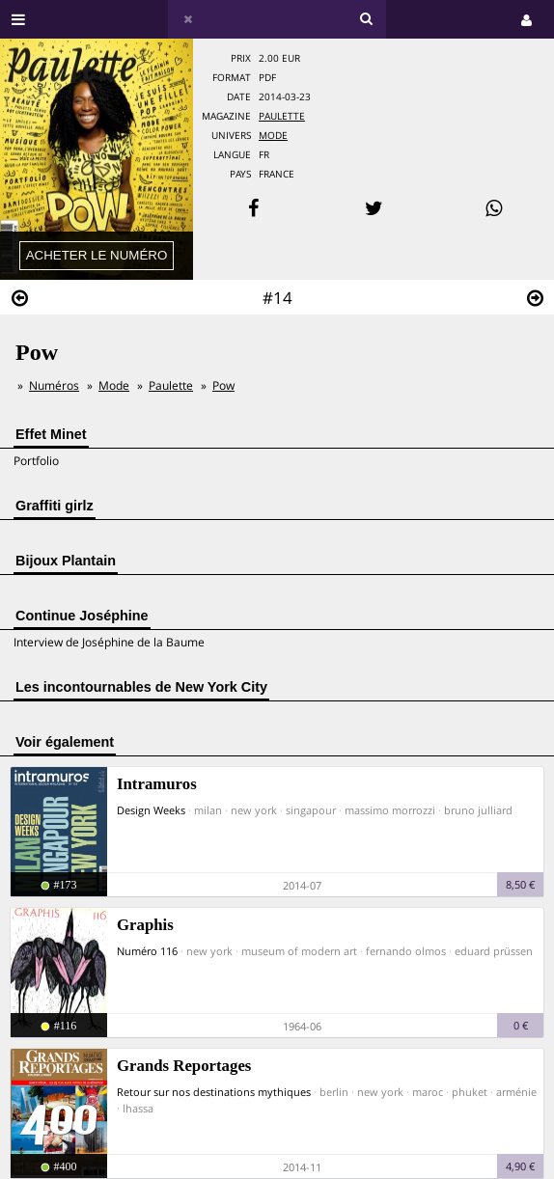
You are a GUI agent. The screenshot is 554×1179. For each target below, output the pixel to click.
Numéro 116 (147, 951)
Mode (273, 135)
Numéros (54, 385)
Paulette (282, 116)
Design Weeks (151, 810)
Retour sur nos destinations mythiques (214, 1091)
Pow (223, 385)
